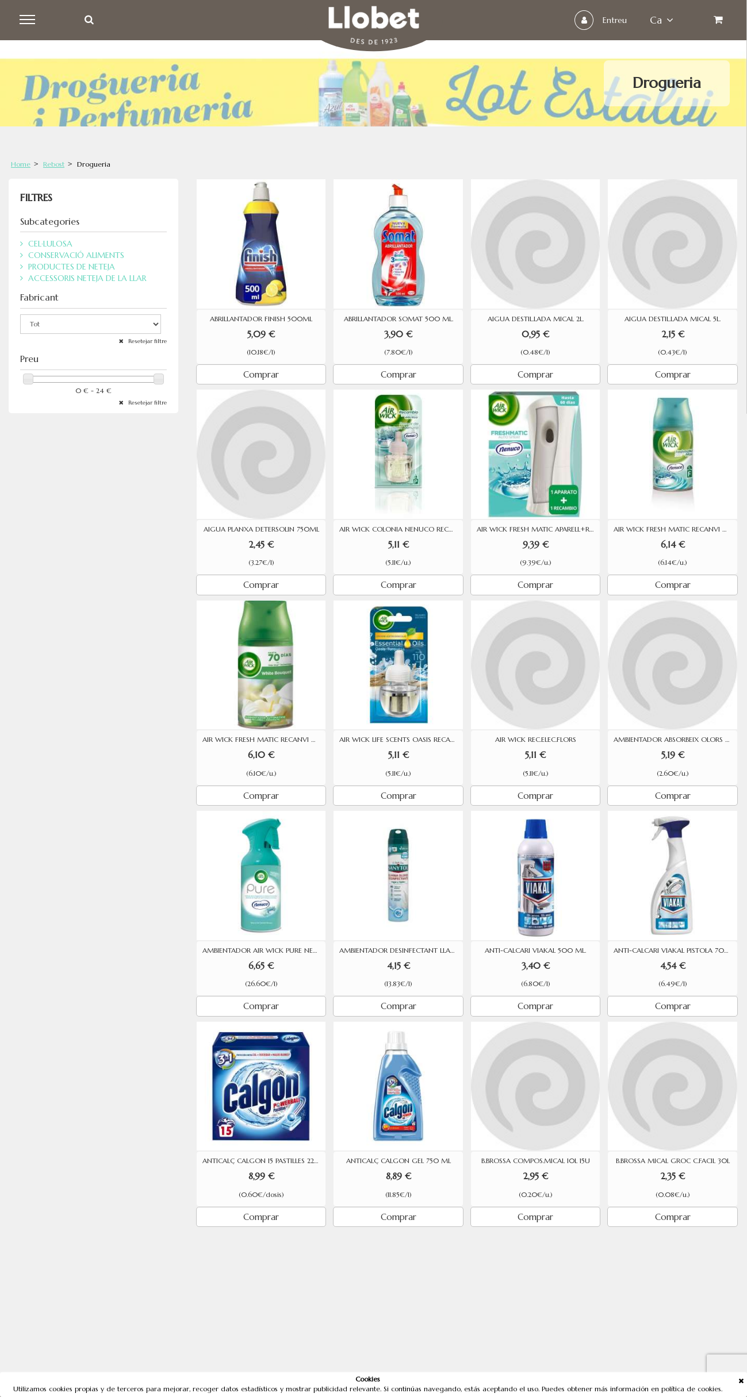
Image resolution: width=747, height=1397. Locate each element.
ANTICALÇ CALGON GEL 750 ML (398, 1160)
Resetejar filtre (147, 341)
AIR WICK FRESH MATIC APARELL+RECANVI (538, 529)
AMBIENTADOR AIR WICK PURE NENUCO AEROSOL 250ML (264, 950)
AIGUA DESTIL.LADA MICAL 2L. (536, 318)
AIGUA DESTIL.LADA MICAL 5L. (673, 318)
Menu (29, 20)
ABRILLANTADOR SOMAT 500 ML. (398, 318)
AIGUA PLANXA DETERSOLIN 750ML (261, 529)
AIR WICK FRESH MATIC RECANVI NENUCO (675, 529)
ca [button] (660, 20)
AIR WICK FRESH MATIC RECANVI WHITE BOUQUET (264, 739)
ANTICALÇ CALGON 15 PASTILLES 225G (262, 1160)
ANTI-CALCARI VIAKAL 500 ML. (535, 950)
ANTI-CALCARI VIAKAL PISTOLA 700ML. (675, 950)
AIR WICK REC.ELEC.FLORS (535, 739)
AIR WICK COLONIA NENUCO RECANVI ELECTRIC (401, 529)
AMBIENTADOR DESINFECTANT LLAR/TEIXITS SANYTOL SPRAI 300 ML (401, 950)
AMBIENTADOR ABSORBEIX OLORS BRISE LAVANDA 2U (675, 739)
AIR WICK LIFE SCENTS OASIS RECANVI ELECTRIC (401, 739)
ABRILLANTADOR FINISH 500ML (261, 318)
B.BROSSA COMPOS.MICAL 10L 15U (535, 1160)
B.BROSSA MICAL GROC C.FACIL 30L (673, 1160)
